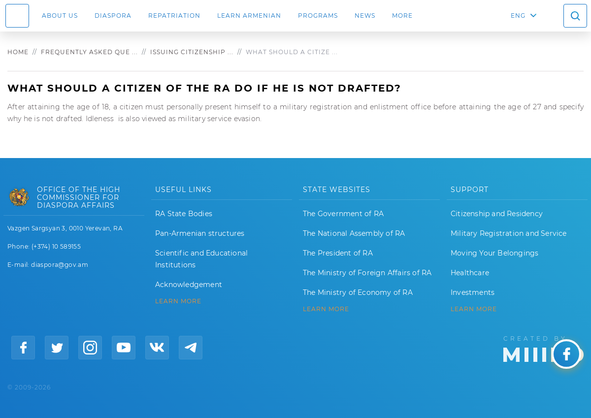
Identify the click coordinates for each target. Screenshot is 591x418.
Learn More (474, 309)
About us (60, 15)
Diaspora (113, 15)
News (365, 15)
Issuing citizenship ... (191, 52)
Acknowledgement (188, 284)
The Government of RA (343, 213)
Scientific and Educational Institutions (201, 259)
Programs (318, 15)
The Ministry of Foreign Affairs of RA (367, 272)
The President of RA (338, 253)
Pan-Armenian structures (200, 233)
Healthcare (470, 272)
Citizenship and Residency (497, 213)
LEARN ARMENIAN (249, 15)
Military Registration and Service (509, 233)
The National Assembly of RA (354, 233)
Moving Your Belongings (494, 253)
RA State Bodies (183, 213)
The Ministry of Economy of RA (358, 292)
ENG (518, 15)
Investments (472, 292)
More (402, 15)
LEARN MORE (178, 301)
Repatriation (174, 15)
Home (18, 52)
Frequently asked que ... (89, 52)
